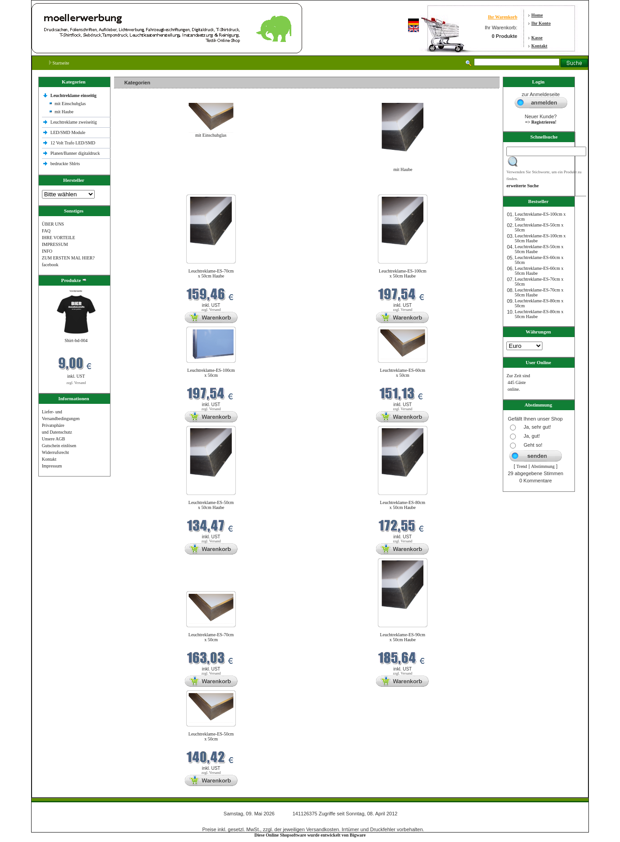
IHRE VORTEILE (58, 237)
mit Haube (64, 111)
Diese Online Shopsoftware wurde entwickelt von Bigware (310, 835)
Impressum (52, 465)
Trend (521, 466)
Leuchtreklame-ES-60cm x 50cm (403, 373)
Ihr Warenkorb (502, 16)
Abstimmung (543, 466)
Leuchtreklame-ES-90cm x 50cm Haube (403, 637)
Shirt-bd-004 (75, 340)
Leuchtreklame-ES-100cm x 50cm (211, 373)
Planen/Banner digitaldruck (75, 153)
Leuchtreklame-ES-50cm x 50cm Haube (211, 505)
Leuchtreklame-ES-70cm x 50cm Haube (211, 273)
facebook (50, 264)
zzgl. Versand (76, 383)
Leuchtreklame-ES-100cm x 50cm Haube (403, 273)
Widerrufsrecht (55, 452)
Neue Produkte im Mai (137, 188)
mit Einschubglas (70, 103)
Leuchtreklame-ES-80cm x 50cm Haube (403, 505)
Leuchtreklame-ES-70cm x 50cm (211, 637)
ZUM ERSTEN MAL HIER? (68, 257)
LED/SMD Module (68, 132)
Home (537, 15)
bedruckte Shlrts (65, 163)
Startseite (59, 62)
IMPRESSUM (55, 244)
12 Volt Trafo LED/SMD (73, 142)
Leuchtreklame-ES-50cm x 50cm (211, 736)
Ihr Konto (541, 23)
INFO (47, 251)
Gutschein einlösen (59, 445)
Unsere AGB (53, 438)
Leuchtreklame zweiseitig (74, 122)
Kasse (536, 37)
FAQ (46, 230)
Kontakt (539, 45)
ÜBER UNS (53, 224)
